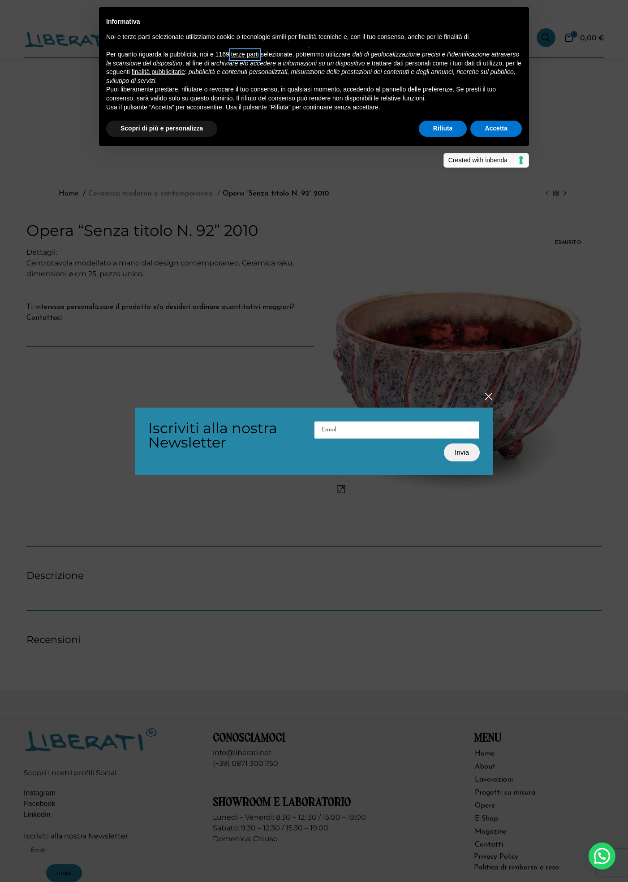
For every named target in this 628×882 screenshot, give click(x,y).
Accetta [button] (496, 128)
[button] (602, 856)
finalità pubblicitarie (158, 71)
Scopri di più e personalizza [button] (161, 128)
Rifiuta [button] (443, 128)
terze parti (245, 54)
